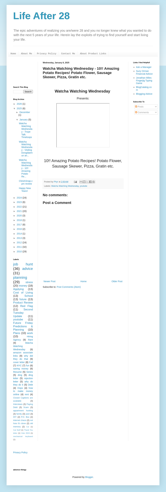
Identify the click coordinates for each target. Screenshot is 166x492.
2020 (20, 215)
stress (29, 282)
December (24, 112)
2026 (20, 104)
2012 (20, 242)
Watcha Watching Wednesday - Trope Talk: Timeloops (25, 130)
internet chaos (19, 420)
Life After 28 (41, 15)
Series (29, 372)
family (19, 414)
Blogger (89, 477)
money (23, 285)
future (23, 299)
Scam (26, 407)
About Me (26, 53)
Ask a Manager (144, 67)
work (30, 333)
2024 (20, 197)
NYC (19, 365)
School (28, 295)
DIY (15, 417)
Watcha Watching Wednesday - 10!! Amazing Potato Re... (25, 168)
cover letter (19, 362)
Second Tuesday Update (23, 313)
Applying (18, 289)
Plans (16, 333)
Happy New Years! (25, 189)
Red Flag (26, 306)
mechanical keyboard (23, 436)
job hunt (23, 264)
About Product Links (93, 53)
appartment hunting (23, 410)
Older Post (117, 281)
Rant (30, 339)
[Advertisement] (23, 71)
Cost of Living (23, 292)
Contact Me (68, 53)
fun (27, 365)
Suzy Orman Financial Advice (144, 72)
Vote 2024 (25, 433)
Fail (31, 362)
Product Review (23, 302)
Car (27, 427)
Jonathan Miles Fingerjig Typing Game (144, 80)
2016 (20, 229)
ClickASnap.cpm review (26, 182)
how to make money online (23, 391)
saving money (20, 368)
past (28, 414)
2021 (20, 211)
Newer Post (49, 281)
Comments (142, 112)
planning (20, 277)
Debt (30, 384)
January (23, 119)
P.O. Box (25, 417)
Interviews (18, 404)
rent (27, 394)
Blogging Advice (144, 94)
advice (27, 269)
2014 (20, 233)
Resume (17, 372)
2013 (20, 238)
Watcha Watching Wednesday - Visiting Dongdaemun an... (26, 148)
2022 (20, 206)
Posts (139, 106)
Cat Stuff (16, 430)
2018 (20, 220)
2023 (20, 202)
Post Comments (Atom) (69, 287)
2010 (20, 251)
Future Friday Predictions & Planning (23, 326)
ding (20, 375)
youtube (83, 186)
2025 (20, 108)
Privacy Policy (46, 53)
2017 (20, 224)
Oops (20, 388)
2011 (20, 247)
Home (13, 53)
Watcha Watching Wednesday (65, 186)
